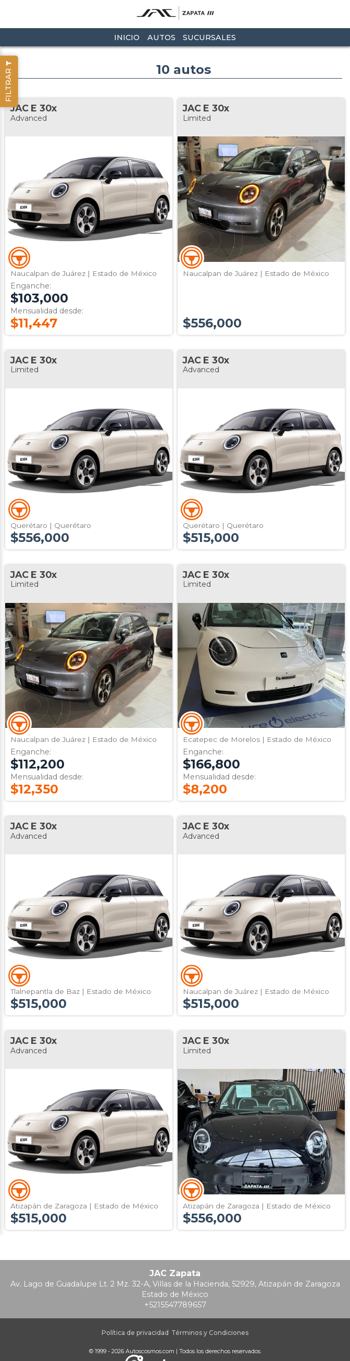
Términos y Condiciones (209, 1333)
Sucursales (209, 37)
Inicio (127, 37)
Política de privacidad (135, 1333)
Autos (161, 37)
